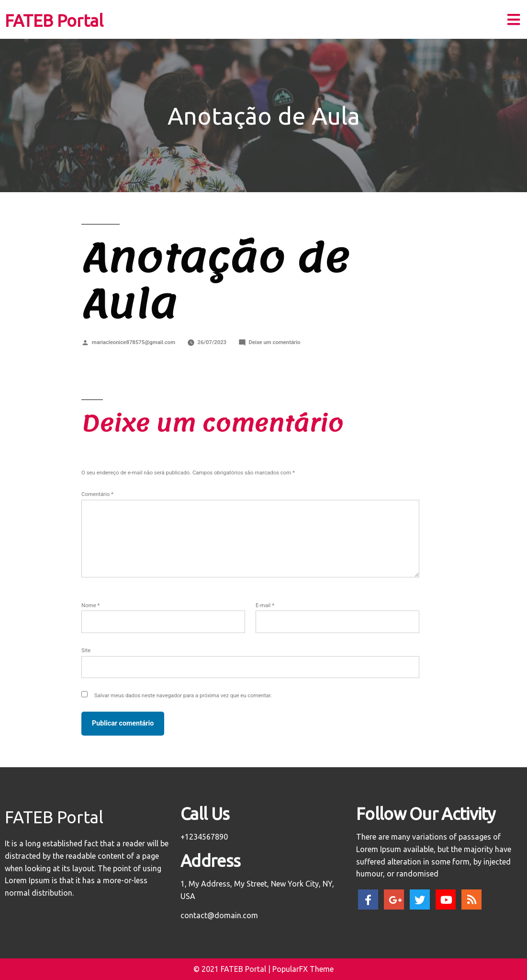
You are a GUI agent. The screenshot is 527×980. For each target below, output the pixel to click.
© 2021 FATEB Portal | (232, 969)
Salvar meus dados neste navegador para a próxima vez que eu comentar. (183, 695)
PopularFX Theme (303, 969)
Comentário (97, 494)
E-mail (265, 605)
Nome (90, 605)
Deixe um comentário (275, 342)
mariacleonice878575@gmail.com (133, 342)
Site (85, 650)
